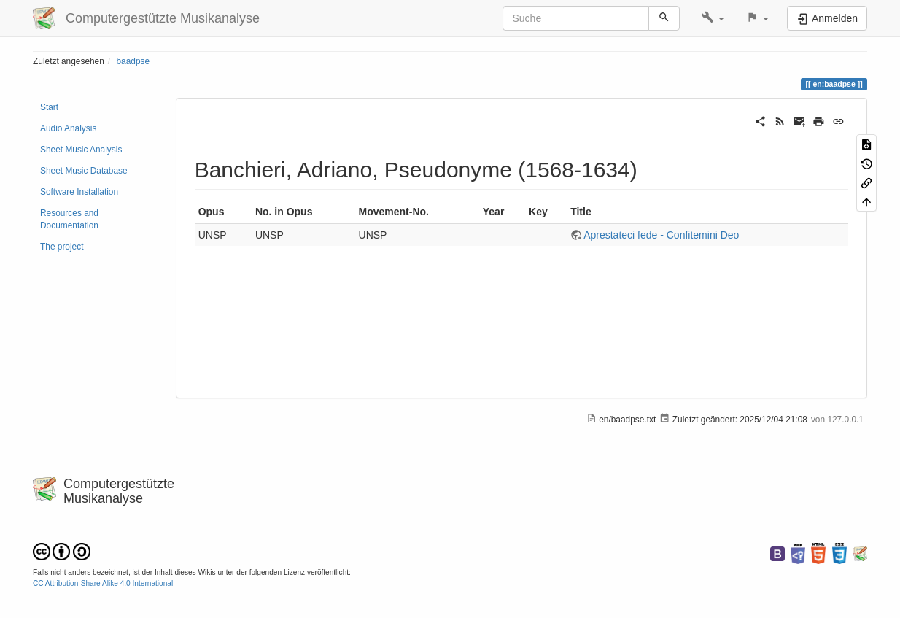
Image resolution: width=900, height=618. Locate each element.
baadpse (133, 61)
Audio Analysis (68, 128)
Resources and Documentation (69, 219)
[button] (713, 18)
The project (61, 247)
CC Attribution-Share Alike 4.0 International (103, 583)
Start (49, 107)
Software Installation (79, 192)
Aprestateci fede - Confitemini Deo (661, 235)
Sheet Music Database (84, 171)
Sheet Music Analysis (81, 149)
